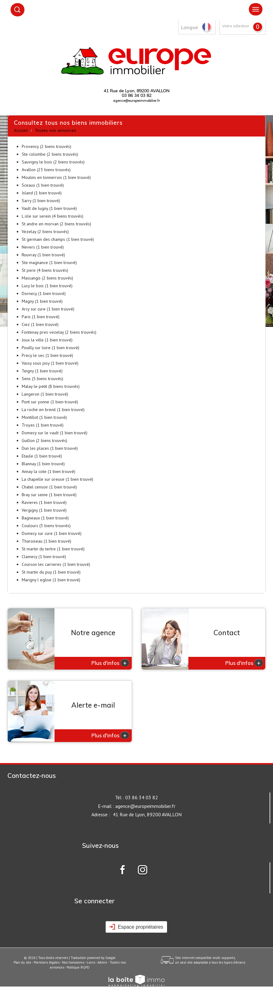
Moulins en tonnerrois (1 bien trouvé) (56, 177)
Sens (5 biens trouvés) (42, 378)
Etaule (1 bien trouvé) (42, 456)
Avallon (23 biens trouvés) (46, 169)
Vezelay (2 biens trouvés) (45, 231)
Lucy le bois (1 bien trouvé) (47, 285)
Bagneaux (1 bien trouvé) (45, 518)
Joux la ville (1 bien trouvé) (47, 340)
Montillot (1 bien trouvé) (44, 417)
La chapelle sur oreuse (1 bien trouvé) (57, 479)
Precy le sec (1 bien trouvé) (47, 355)
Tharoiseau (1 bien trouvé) (46, 541)
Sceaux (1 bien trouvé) (43, 185)
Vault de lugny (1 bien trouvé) (49, 208)
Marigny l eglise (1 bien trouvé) (51, 580)
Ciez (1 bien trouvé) (40, 324)
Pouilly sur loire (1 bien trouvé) (50, 347)
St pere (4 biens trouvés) (45, 270)
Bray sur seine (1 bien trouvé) (49, 494)
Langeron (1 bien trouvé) (45, 394)
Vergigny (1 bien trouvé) (44, 510)
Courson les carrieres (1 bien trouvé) (56, 564)
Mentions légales (46, 962)
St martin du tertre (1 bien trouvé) (53, 549)
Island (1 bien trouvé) (42, 193)
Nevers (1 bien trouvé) (43, 247)
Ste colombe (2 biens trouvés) (50, 154)
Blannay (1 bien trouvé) (43, 463)
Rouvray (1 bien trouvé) (43, 255)
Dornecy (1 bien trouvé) (44, 293)
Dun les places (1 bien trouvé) (50, 448)
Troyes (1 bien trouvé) (43, 425)
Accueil (21, 130)
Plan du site (22, 962)
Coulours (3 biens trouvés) (46, 525)
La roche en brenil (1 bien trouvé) (53, 409)
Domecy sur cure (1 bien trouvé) (51, 533)
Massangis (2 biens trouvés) (47, 278)
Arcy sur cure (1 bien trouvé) (48, 309)
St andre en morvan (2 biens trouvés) (56, 224)
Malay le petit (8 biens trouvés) (51, 386)
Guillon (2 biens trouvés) (44, 440)
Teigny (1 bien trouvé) (42, 371)
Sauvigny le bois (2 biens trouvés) (53, 162)
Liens (91, 962)
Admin (102, 962)
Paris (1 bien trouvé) (40, 316)
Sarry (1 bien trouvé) (41, 200)
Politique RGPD (78, 967)
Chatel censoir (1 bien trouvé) (49, 487)
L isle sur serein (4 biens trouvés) (52, 216)
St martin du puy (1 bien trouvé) (51, 572)
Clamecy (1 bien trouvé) (44, 556)
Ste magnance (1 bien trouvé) (49, 262)
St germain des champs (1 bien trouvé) (58, 239)
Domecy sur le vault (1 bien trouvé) (54, 433)
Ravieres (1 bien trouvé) (44, 502)
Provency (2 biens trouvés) (46, 146)
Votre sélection (235, 26)
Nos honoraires (73, 962)
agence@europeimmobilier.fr (136, 100)
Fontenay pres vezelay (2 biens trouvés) (59, 332)
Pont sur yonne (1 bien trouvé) (50, 402)
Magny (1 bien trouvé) (42, 301)
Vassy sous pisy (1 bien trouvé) (50, 363)
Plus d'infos (110, 662)
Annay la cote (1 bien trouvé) (48, 471)
